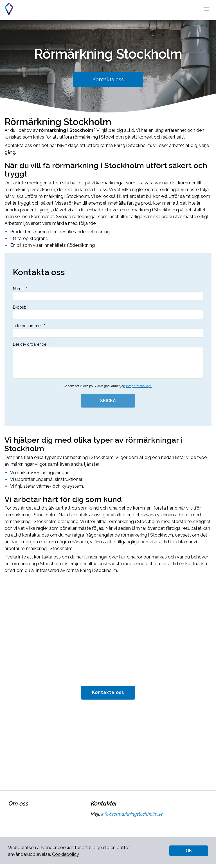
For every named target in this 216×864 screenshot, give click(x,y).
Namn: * (108, 293)
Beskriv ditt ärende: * (108, 360)
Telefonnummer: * (108, 331)
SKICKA (108, 400)
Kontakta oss (108, 79)
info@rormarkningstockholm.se (131, 814)
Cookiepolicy (65, 854)
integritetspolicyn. (139, 386)
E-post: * (108, 312)
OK (189, 850)
